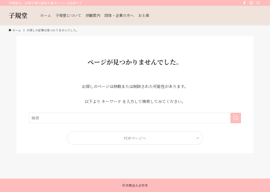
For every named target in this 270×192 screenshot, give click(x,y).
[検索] (258, 3)
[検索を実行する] (235, 118)
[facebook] (244, 3)
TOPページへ (135, 138)
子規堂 (17, 15)
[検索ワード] (135, 118)
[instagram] (251, 3)
